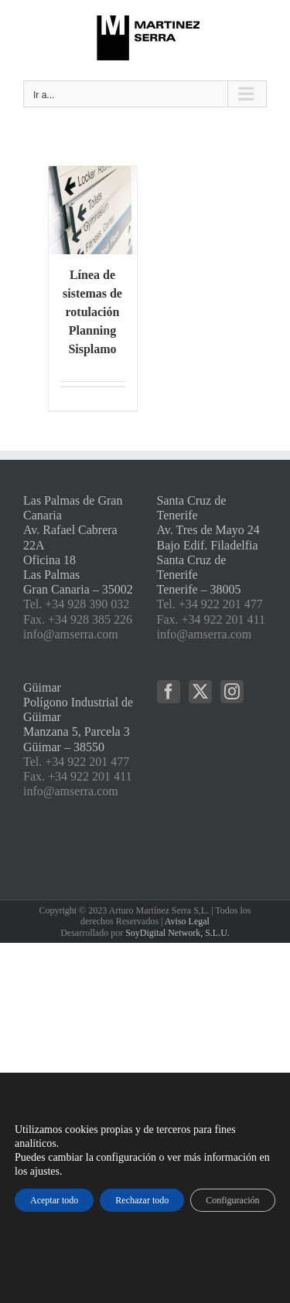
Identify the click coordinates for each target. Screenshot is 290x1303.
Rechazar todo (142, 1200)
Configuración (232, 1200)
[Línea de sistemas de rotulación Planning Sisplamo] (93, 210)
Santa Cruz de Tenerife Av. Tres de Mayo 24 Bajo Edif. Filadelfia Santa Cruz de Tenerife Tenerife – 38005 (208, 545)
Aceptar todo (54, 1200)
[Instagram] (232, 691)
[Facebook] (168, 691)
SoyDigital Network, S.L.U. (177, 932)
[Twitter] (200, 691)
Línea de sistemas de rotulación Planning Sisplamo (92, 312)
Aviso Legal (187, 921)
